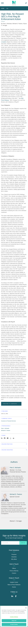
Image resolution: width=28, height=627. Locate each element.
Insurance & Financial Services (8, 421)
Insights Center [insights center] (14, 582)
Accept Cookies (14, 624)
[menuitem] (3, 8)
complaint (3, 42)
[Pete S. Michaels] (5, 470)
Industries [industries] (14, 556)
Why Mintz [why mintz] (14, 559)
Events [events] (14, 587)
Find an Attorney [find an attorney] (14, 570)
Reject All (14, 620)
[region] (14, 616)
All (7, 8)
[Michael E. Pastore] (5, 497)
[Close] (26, 608)
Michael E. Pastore (17, 23)
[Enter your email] (14, 543)
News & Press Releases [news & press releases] (14, 584)
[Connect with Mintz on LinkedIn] (12, 597)
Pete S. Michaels (7, 23)
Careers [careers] (14, 573)
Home (2, 8)
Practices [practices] (14, 554)
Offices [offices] (14, 568)
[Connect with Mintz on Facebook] (15, 597)
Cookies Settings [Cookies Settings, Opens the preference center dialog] (14, 616)
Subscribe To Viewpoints (11, 403)
